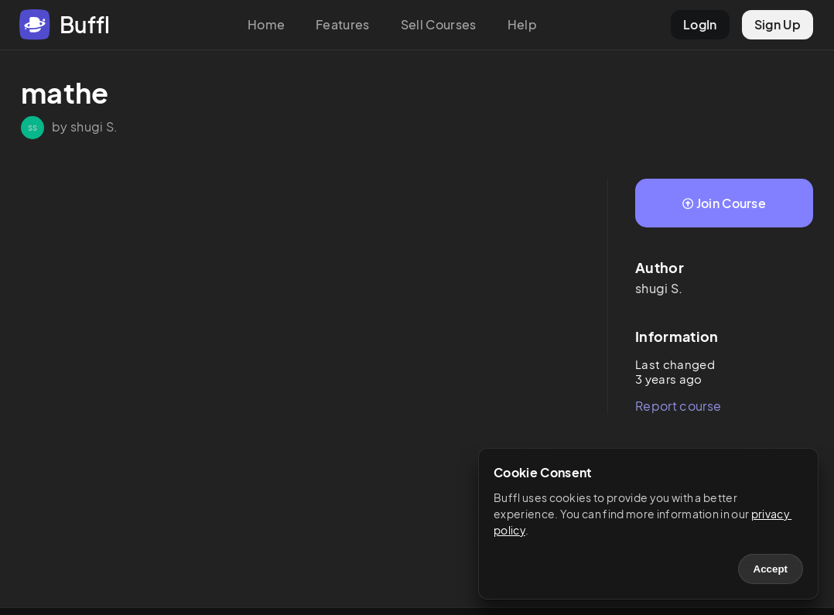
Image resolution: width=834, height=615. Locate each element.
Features (343, 24)
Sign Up (777, 24)
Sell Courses (439, 24)
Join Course (724, 203)
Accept (771, 569)
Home (266, 24)
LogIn (700, 24)
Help (522, 24)
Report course (678, 406)
